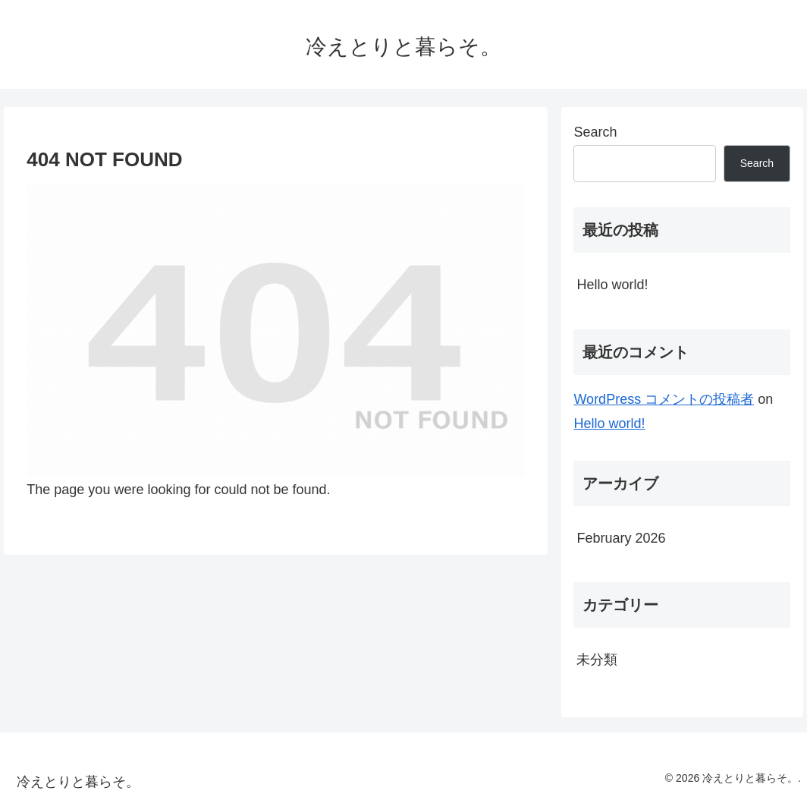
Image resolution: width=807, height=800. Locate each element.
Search (595, 132)
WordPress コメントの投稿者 (663, 399)
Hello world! (612, 284)
